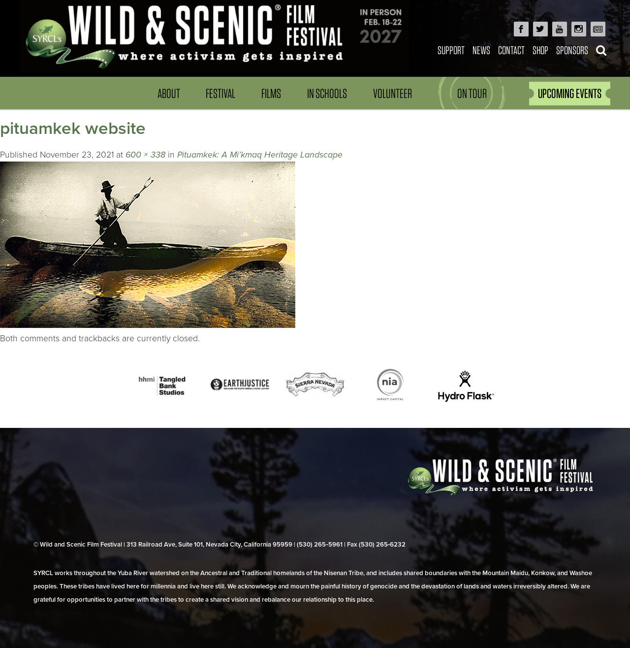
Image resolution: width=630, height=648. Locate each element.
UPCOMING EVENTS (569, 93)
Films (271, 93)
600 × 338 (145, 155)
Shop (540, 50)
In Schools (327, 93)
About (169, 93)
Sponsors (572, 50)
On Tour (472, 93)
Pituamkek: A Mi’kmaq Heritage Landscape (260, 155)
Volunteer (392, 93)
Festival (220, 93)
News (481, 50)
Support (451, 50)
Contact (511, 50)
